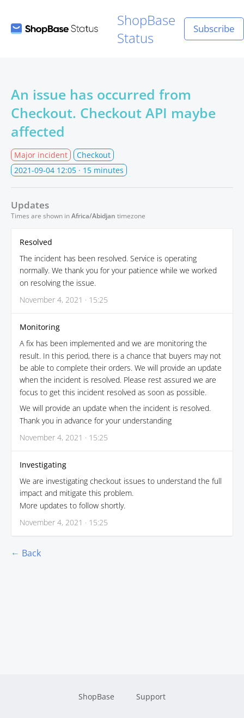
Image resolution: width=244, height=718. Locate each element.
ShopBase (96, 696)
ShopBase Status (93, 29)
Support (151, 696)
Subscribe (214, 28)
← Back (26, 553)
